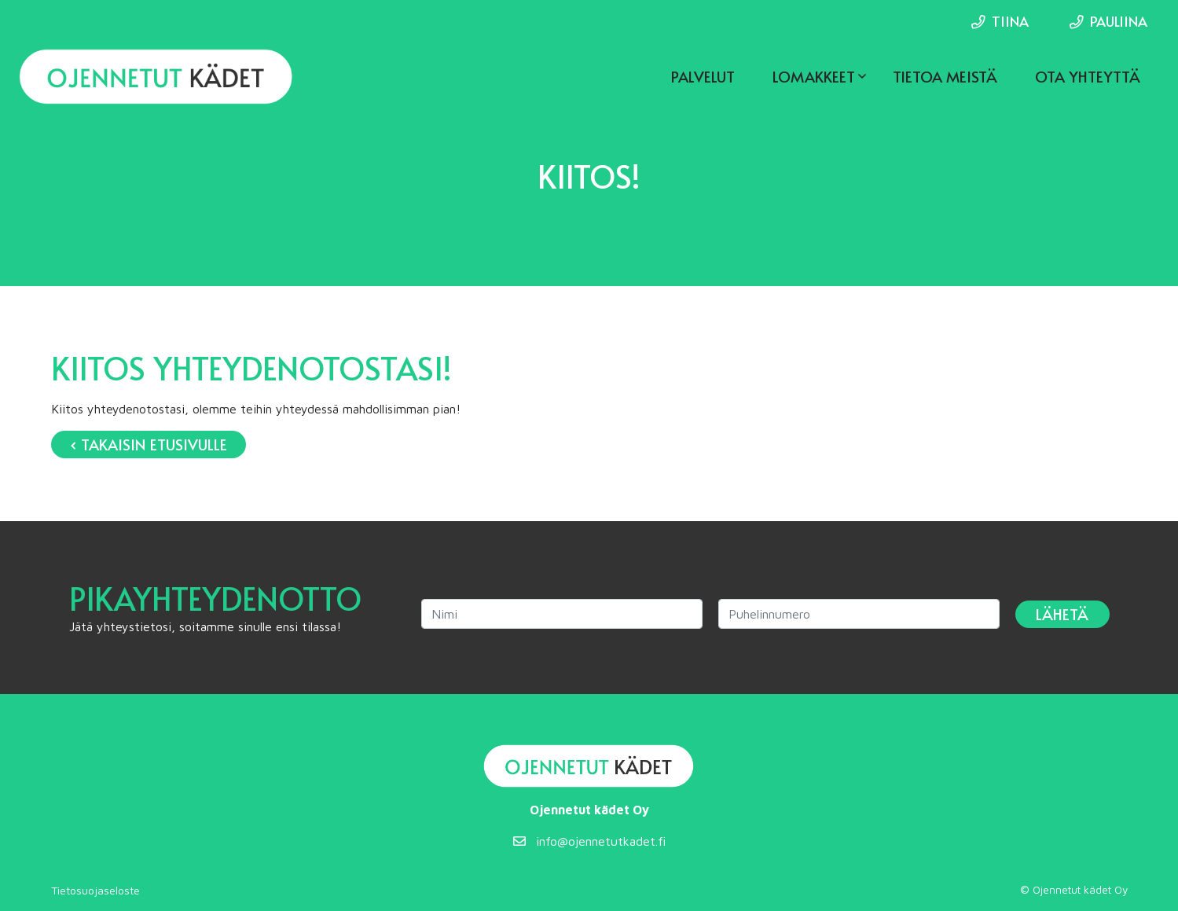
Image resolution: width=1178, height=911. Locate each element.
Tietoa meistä (945, 76)
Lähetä (1062, 614)
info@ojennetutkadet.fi (589, 841)
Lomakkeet (813, 76)
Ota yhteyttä (1087, 76)
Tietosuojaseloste (95, 890)
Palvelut (703, 76)
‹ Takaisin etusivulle (148, 444)
